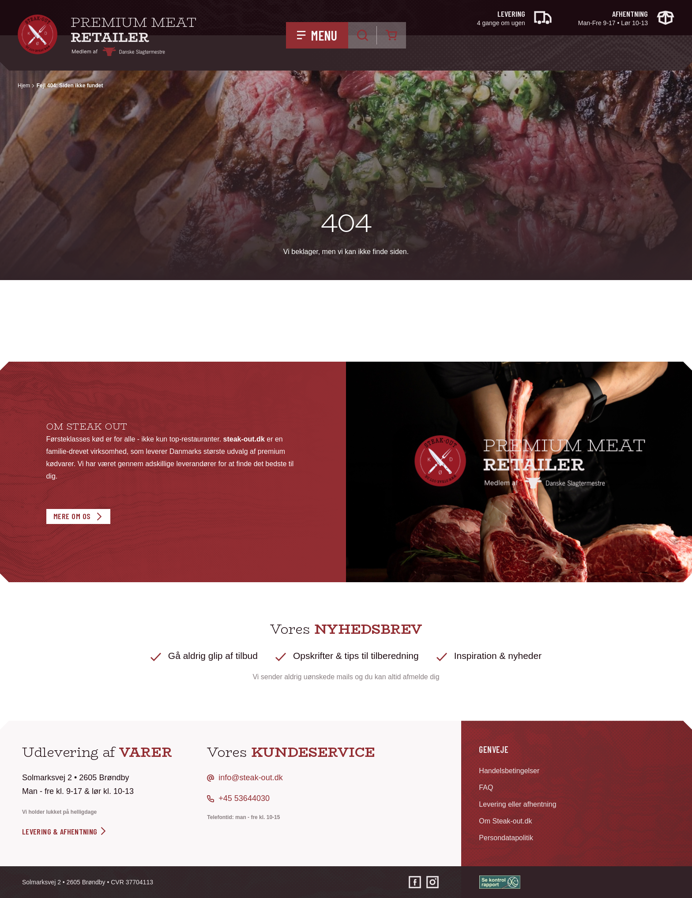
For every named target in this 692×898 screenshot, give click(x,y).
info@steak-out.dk (250, 777)
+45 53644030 (244, 798)
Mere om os (72, 516)
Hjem (24, 85)
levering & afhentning (64, 831)
